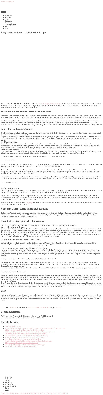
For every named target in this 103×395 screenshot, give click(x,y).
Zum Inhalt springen (7, 2)
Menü (3, 12)
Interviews (8, 15)
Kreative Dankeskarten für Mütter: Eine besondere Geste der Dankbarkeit (28, 341)
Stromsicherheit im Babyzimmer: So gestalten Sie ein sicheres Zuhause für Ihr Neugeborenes (35, 328)
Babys (7, 26)
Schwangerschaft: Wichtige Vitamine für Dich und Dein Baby (25, 337)
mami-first (13, 307)
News (6, 28)
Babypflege (29, 203)
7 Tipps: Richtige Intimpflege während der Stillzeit (21, 343)
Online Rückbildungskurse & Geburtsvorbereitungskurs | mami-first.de (24, 393)
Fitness (7, 19)
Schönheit (8, 17)
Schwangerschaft (10, 25)
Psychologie (9, 23)
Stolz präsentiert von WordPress (57, 393)
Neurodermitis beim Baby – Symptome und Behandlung (23, 339)
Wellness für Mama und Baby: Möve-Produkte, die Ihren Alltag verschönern (29, 332)
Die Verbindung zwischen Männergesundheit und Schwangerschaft (26, 335)
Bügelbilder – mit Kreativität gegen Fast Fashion (20, 346)
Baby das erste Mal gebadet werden (49, 103)
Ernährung (8, 21)
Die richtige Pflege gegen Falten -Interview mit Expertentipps (25, 344)
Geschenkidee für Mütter (13, 326)
